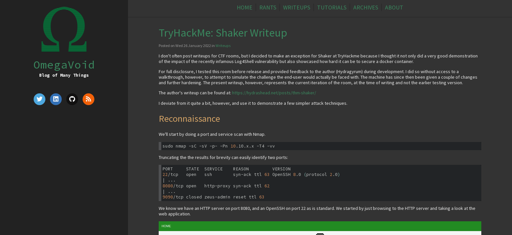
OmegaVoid (64, 64)
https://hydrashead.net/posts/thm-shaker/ (274, 93)
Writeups (296, 7)
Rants (267, 7)
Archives (365, 7)
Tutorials (331, 7)
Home (244, 7)
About (394, 7)
